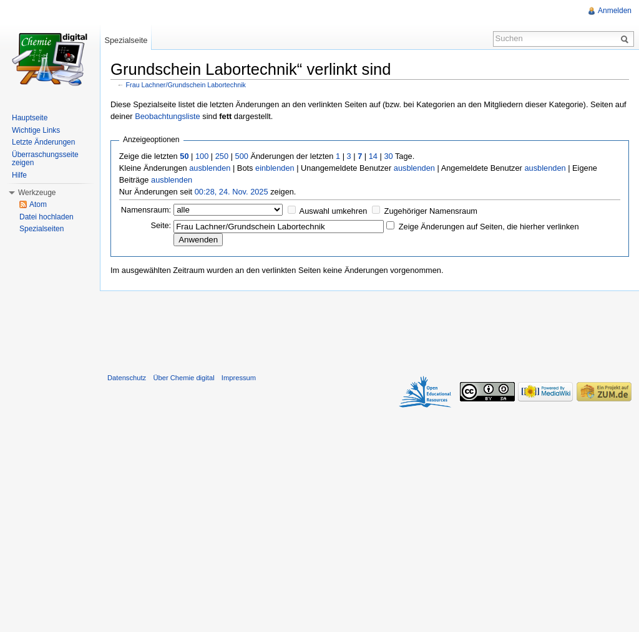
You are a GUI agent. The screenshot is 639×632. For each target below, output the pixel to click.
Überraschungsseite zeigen (45, 159)
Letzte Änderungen (43, 142)
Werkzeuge (37, 192)
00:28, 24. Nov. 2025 (231, 191)
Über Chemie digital (183, 377)
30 (388, 156)
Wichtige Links (36, 130)
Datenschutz (126, 377)
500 (241, 156)
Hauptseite (29, 117)
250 (221, 156)
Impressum (239, 377)
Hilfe (19, 175)
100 (201, 156)
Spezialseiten (41, 228)
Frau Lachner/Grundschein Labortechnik (186, 85)
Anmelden (615, 10)
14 (373, 156)
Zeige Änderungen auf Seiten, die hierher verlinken (489, 226)
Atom (38, 204)
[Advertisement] (369, 329)
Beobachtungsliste (167, 116)
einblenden (275, 168)
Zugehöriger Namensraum (430, 211)
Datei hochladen (46, 217)
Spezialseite (125, 40)
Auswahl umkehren (334, 211)
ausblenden (209, 168)
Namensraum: (146, 209)
